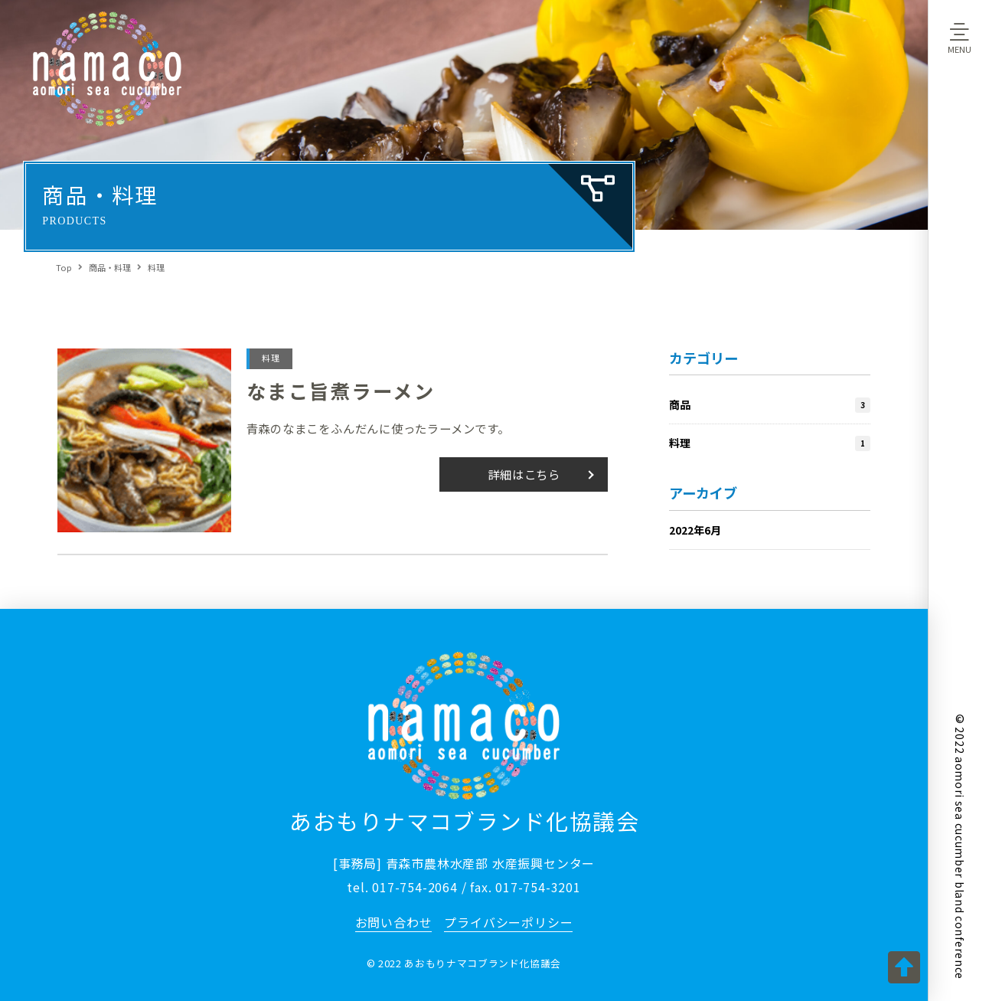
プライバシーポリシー (508, 922)
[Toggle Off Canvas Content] (959, 37)
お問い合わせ (393, 922)
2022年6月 (695, 530)
